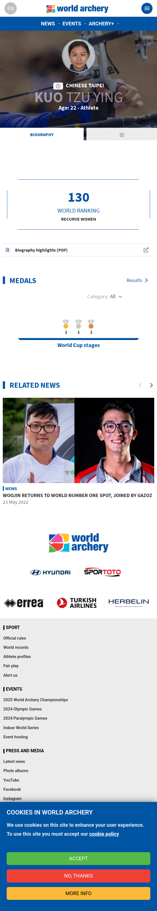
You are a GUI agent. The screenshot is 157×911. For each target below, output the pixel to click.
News (48, 23)
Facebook (12, 789)
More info (79, 893)
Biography (42, 134)
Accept (78, 858)
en (10, 8)
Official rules (14, 638)
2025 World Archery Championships (35, 700)
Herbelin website (129, 603)
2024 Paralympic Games (25, 718)
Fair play (11, 666)
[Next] (151, 385)
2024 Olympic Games (22, 709)
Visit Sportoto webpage (103, 572)
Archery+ (101, 23)
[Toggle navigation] (147, 8)
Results (134, 280)
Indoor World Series (21, 728)
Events (71, 23)
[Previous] (140, 385)
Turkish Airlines (76, 603)
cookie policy (104, 834)
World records (15, 647)
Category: (98, 296)
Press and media (25, 750)
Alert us (10, 675)
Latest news (14, 761)
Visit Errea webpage (24, 603)
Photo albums (15, 770)
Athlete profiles (17, 656)
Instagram (12, 798)
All (113, 296)
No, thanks (78, 876)
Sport (13, 627)
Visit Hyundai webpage (50, 572)
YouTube (11, 780)
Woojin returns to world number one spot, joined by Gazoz (77, 495)
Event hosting (15, 737)
